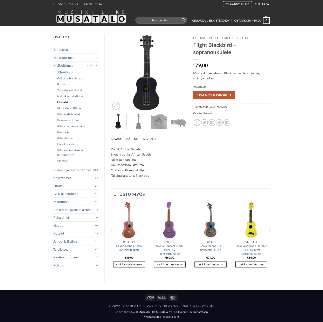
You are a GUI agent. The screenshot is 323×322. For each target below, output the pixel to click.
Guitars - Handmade (70, 78)
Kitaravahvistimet (68, 114)
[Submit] (183, 20)
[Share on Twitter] (204, 122)
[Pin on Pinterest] (219, 122)
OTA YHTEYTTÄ (92, 4)
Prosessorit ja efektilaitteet (72, 210)
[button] (211, 20)
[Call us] (267, 4)
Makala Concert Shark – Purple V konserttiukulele (169, 249)
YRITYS (73, 4)
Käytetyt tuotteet (65, 257)
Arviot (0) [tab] (150, 139)
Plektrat (62, 161)
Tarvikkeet (60, 249)
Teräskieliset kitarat (69, 90)
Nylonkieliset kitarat (70, 96)
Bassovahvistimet (68, 120)
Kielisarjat (63, 132)
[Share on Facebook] (197, 122)
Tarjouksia (60, 49)
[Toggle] (95, 65)
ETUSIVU (58, 4)
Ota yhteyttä (132, 305)
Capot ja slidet (66, 144)
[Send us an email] (263, 4)
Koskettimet (62, 178)
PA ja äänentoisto (65, 193)
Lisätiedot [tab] (132, 139)
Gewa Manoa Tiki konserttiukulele (211, 247)
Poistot (58, 265)
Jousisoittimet (63, 57)
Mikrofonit (61, 201)
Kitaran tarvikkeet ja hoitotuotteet (70, 152)
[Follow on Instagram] (260, 4)
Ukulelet (62, 102)
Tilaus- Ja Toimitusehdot (162, 305)
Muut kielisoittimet (69, 108)
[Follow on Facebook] (256, 4)
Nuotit (58, 225)
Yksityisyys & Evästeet (198, 305)
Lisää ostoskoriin (214, 95)
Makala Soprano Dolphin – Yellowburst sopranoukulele (251, 249)
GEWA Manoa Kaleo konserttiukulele (129, 247)
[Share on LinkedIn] (226, 122)
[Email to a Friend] (211, 122)
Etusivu (199, 38)
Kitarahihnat (65, 138)
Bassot (61, 84)
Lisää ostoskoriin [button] (129, 264)
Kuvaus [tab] (116, 139)
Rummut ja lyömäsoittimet (72, 170)
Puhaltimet (61, 217)
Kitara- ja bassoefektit (71, 126)
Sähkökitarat (65, 72)
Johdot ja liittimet (65, 241)
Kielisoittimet (63, 65)
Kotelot (58, 233)
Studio (58, 186)
